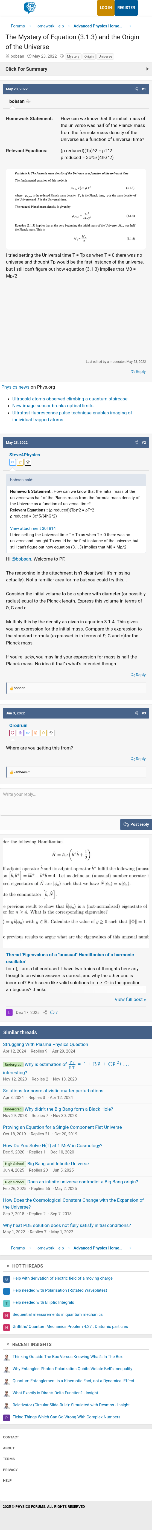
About (9, 1448)
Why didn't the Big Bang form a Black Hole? (69, 1109)
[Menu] (10, 8)
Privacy (10, 1470)
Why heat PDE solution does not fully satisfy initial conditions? (67, 1225)
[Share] (45, 1012)
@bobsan (21, 559)
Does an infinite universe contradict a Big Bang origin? (82, 1181)
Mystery (73, 56)
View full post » (130, 999)
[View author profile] (35, 733)
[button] (136, 89)
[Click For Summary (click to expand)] (76, 69)
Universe (105, 56)
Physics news (15, 387)
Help (7, 1480)
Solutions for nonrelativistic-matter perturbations (53, 1090)
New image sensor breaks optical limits (52, 405)
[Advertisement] (76, 319)
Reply (141, 371)
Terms (9, 1459)
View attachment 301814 (33, 528)
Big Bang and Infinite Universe (58, 1163)
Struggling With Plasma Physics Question (45, 1044)
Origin (89, 56)
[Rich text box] (76, 802)
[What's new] (143, 8)
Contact (11, 1437)
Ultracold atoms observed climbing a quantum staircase (69, 398)
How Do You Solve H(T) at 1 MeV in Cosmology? (52, 1145)
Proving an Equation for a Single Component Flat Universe (62, 1127)
